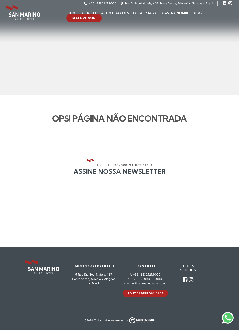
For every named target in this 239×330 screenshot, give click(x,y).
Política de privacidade (145, 293)
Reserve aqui (84, 18)
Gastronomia (175, 13)
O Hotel (89, 13)
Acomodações (115, 13)
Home (72, 13)
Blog (197, 13)
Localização (145, 13)
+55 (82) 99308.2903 (145, 279)
